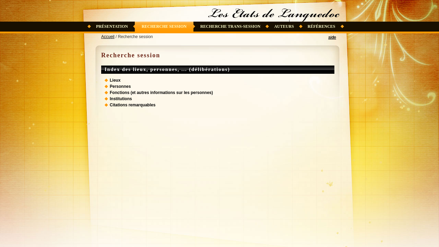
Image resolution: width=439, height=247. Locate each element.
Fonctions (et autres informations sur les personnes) (161, 92)
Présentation (112, 26)
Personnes (120, 86)
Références (321, 26)
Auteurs (284, 26)
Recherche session (164, 26)
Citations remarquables (132, 105)
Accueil (108, 36)
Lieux (115, 80)
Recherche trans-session (230, 26)
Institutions (121, 98)
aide (332, 37)
